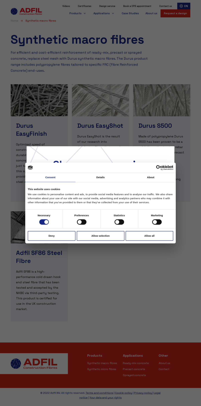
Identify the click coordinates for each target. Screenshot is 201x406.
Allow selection (100, 235)
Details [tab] (100, 177)
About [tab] (150, 177)
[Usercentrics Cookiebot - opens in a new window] (158, 167)
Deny (51, 235)
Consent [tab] (50, 177)
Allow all (149, 235)
